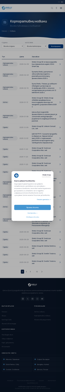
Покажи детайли (43, 199)
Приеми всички (32, 207)
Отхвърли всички (32, 217)
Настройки (32, 213)
